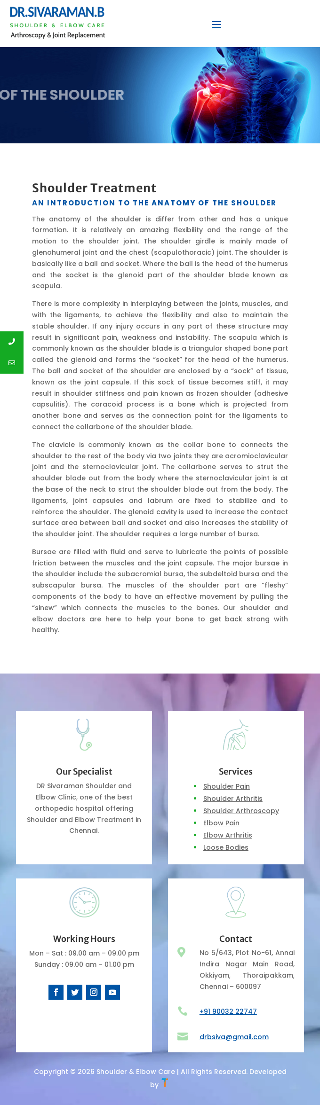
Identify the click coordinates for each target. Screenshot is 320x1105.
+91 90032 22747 (228, 1011)
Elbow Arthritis (227, 835)
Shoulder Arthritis (233, 798)
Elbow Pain (221, 823)
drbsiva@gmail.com (234, 1037)
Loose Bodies (225, 847)
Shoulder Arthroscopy (241, 810)
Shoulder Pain (226, 786)
